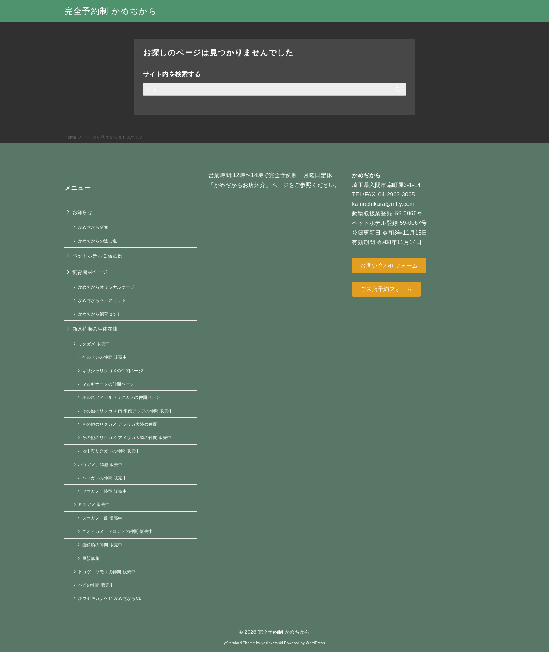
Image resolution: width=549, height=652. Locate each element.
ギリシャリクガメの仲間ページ (112, 370)
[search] (397, 89)
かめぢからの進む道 (97, 240)
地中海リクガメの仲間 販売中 (111, 451)
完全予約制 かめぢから (110, 11)
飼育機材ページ (90, 272)
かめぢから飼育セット (99, 314)
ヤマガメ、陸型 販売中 (104, 491)
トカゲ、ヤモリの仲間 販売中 (107, 571)
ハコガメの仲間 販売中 (104, 478)
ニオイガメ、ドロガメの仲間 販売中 (117, 531)
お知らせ (82, 212)
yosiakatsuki (272, 643)
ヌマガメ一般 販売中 (102, 518)
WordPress (315, 643)
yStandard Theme (239, 643)
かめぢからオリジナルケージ (106, 287)
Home (70, 137)
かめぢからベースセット (102, 300)
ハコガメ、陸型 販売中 (100, 464)
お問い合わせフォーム (389, 266)
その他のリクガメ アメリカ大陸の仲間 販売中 (127, 437)
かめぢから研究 (93, 227)
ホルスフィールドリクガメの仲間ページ (121, 397)
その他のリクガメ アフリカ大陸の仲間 (119, 424)
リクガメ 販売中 (94, 343)
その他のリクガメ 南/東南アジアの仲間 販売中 (127, 411)
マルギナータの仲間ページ (108, 384)
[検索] (274, 89)
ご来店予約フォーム (386, 289)
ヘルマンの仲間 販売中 (104, 357)
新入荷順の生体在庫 (95, 329)
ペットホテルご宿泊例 (97, 255)
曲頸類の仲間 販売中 (102, 544)
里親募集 (91, 558)
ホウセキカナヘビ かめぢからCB (110, 598)
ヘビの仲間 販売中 (96, 585)
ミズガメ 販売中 (94, 504)
